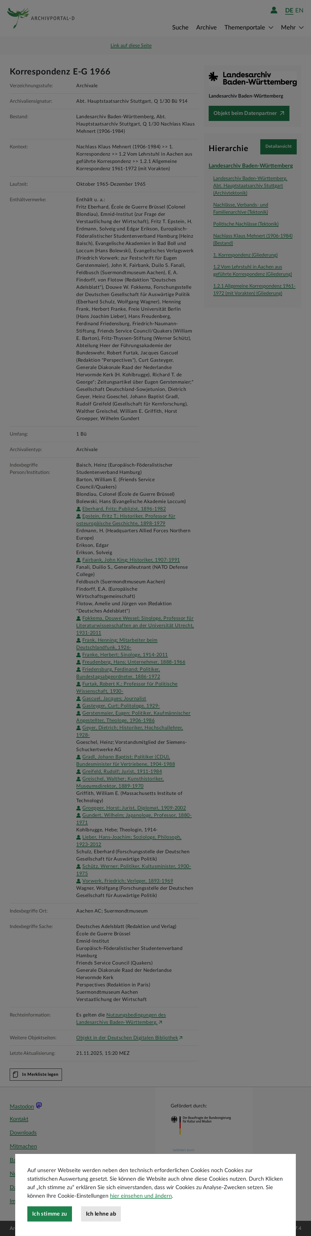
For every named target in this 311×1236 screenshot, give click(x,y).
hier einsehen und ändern (141, 1212)
